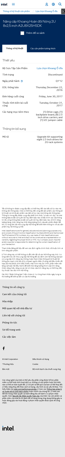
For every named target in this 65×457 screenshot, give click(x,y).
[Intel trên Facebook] (3, 349)
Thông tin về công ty (13, 287)
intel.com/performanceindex (25, 389)
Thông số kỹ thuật (14, 48)
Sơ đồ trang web (11, 329)
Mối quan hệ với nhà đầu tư (17, 308)
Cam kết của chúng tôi (14, 294)
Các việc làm (9, 336)
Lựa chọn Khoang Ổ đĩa (50, 68)
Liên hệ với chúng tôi (13, 315)
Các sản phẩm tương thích (43, 48)
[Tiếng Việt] (53, 4)
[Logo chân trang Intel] (8, 428)
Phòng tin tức (9, 322)
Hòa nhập (7, 301)
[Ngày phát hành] (21, 81)
